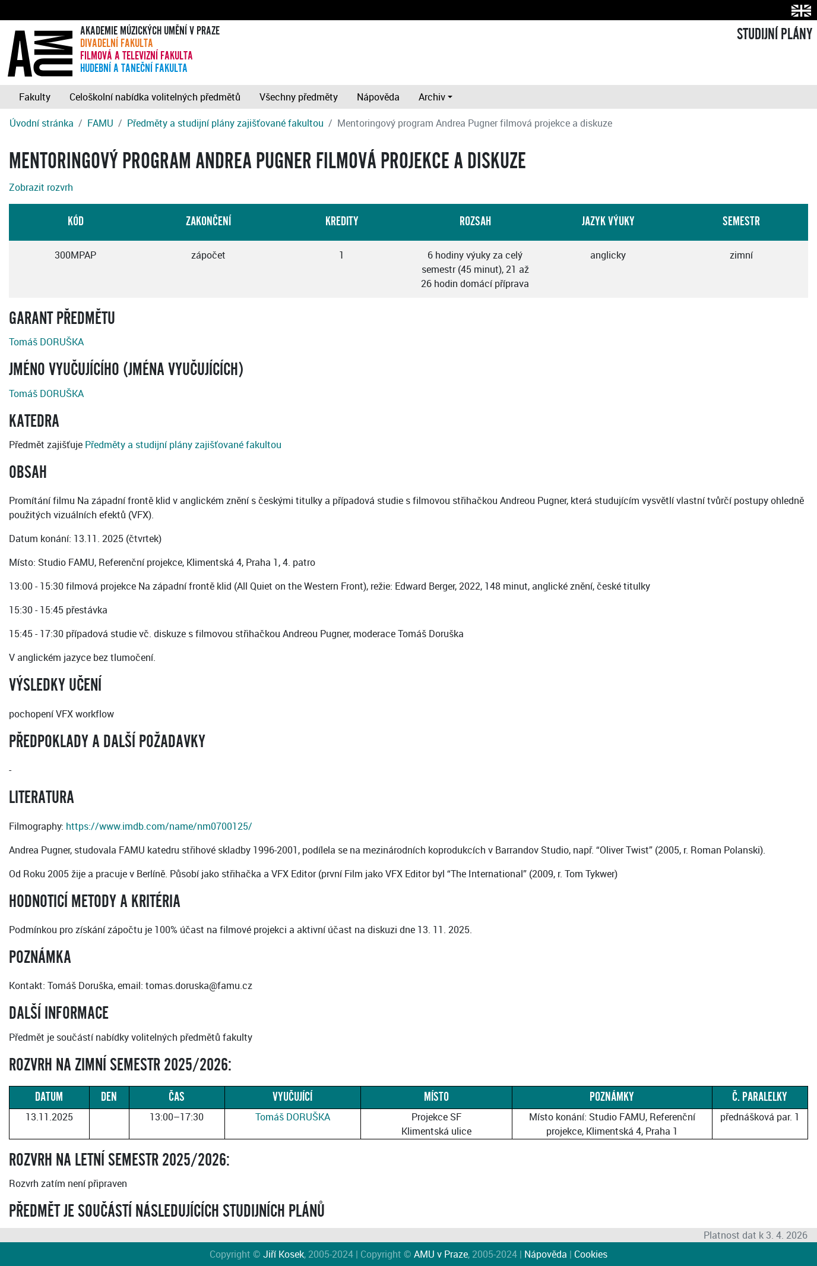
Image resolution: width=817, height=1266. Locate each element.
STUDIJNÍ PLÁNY (774, 34)
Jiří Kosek (283, 1254)
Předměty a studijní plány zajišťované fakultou (225, 123)
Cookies (590, 1254)
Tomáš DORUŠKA (46, 341)
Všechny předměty (298, 96)
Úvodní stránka (42, 123)
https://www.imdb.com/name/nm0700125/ (159, 826)
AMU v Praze (441, 1254)
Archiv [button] (432, 96)
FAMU (100, 123)
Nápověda (378, 96)
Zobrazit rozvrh (41, 187)
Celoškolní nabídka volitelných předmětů (154, 96)
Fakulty (34, 96)
